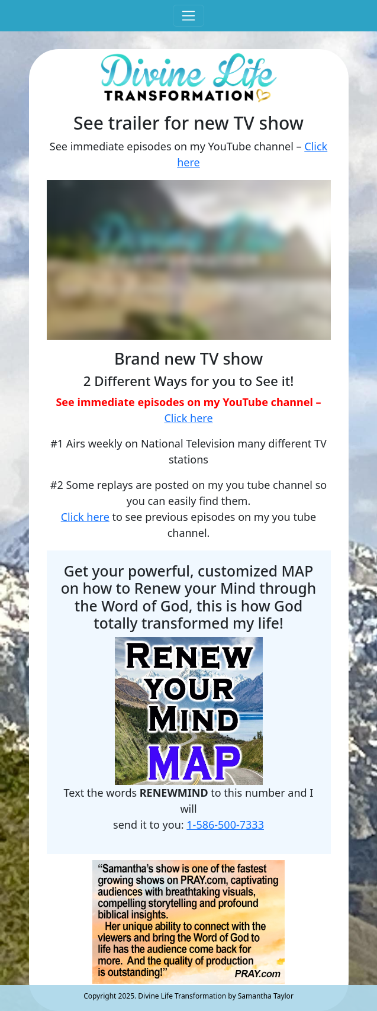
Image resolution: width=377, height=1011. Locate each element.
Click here (188, 418)
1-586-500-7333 (225, 824)
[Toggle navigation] (188, 16)
